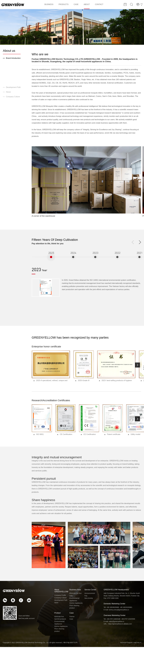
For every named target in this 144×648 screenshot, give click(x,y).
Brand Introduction (13, 59)
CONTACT (102, 5)
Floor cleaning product (74, 608)
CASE (76, 5)
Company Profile (60, 596)
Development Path (13, 88)
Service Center (90, 591)
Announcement (89, 594)
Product (57, 614)
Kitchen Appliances (76, 604)
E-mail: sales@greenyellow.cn (114, 622)
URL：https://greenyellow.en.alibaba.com (118, 625)
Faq (85, 597)
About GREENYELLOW (61, 592)
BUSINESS (45, 5)
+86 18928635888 (113, 608)
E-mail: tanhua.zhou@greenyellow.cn (116, 611)
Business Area (75, 591)
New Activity (88, 599)
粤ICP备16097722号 (70, 643)
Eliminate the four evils (75, 595)
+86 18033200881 (126, 608)
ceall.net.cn (137, 643)
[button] (137, 366)
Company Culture (13, 98)
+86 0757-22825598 (128, 620)
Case (71, 614)
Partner (72, 617)
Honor (8, 93)
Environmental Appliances (74, 600)
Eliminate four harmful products (60, 619)
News (56, 603)
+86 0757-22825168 (114, 620)
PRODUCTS (62, 5)
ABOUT (88, 5)
